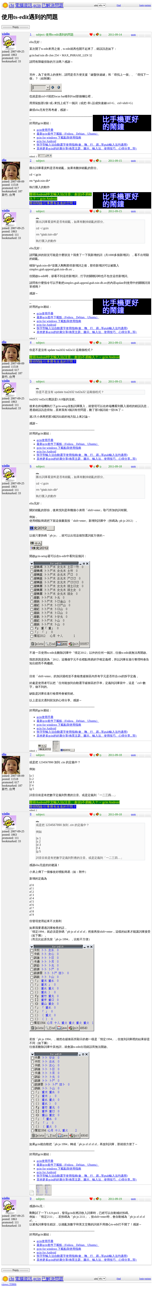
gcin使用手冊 (45, 129)
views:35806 (8, 1284)
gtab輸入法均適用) (115, 144)
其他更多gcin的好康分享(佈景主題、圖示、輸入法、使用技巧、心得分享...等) (87, 148)
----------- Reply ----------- (15, 27)
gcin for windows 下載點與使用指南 (59, 137)
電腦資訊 (23, 5)
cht (11, 5)
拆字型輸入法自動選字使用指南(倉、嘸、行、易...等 (70, 144)
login (141, 5)
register (147, 5)
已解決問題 (52, 5)
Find (119, 5)
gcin (37, 5)
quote (133, 34)
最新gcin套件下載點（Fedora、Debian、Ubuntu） (68, 133)
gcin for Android (46, 141)
